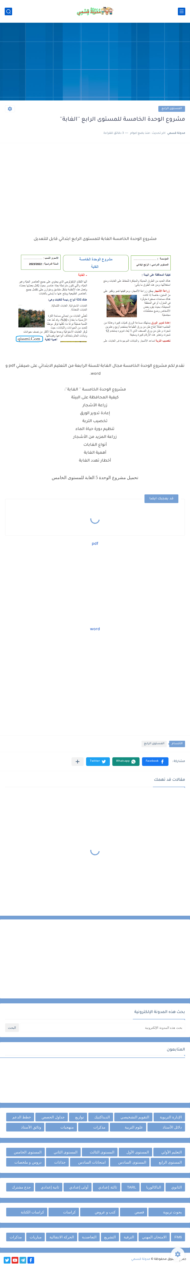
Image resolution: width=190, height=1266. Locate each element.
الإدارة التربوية (171, 1117)
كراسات (69, 1212)
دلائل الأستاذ (172, 1127)
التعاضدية (89, 1237)
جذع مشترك (21, 1187)
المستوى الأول (137, 1152)
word (95, 629)
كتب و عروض (105, 1212)
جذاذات (60, 1162)
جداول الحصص (53, 1117)
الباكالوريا (153, 1187)
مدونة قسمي (140, 1259)
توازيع (79, 1117)
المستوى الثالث (102, 1152)
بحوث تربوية (172, 1212)
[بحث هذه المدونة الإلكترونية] (102, 1027)
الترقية (129, 1237)
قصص (139, 1212)
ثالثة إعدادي (107, 1187)
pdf (95, 544)
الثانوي (176, 1187)
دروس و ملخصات (27, 1162)
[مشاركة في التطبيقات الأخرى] (77, 761)
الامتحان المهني (154, 1237)
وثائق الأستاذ (31, 1127)
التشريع (110, 1237)
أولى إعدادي (78, 1187)
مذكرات (99, 1127)
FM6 (178, 1237)
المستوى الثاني (65, 1152)
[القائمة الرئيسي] (181, 11)
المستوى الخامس (27, 1152)
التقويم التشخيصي (134, 1117)
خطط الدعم (21, 1117)
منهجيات (67, 1127)
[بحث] (8, 11)
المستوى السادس (132, 1162)
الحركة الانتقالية (61, 1237)
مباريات (36, 1237)
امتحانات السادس (92, 1162)
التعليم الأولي (171, 1152)
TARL (131, 1187)
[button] (155, 761)
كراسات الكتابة (32, 1212)
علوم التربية (134, 1127)
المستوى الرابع (172, 108)
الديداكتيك (102, 1117)
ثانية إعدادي (50, 1187)
